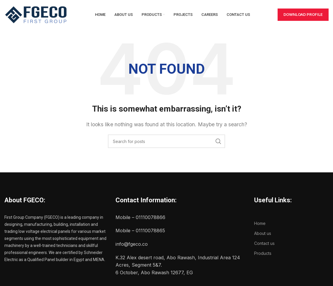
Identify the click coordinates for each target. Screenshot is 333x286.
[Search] (166, 141)
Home (260, 223)
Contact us (264, 243)
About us (262, 233)
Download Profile (303, 14)
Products (262, 253)
